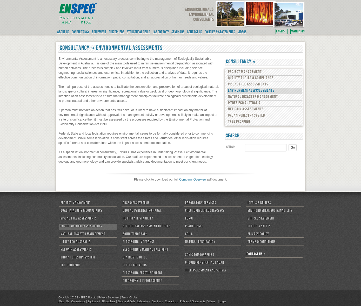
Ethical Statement (261, 219)
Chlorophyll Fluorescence (142, 281)
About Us (63, 301)
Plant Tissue (194, 226)
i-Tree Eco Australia (244, 103)
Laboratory (143, 301)
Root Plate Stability (138, 219)
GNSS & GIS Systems (136, 203)
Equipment (94, 301)
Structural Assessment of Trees (146, 226)
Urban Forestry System (247, 116)
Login (222, 301)
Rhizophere (108, 301)
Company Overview (192, 179)
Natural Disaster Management (253, 97)
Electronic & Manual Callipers (145, 250)
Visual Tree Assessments (248, 85)
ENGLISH (281, 32)
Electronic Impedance (139, 242)
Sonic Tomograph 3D (199, 255)
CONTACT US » (256, 254)
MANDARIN (298, 32)
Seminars (157, 301)
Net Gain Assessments (246, 110)
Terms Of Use (129, 297)
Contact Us (171, 301)
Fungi (189, 219)
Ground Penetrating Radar (142, 211)
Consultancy (78, 301)
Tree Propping (239, 122)
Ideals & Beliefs (259, 203)
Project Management (245, 72)
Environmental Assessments (251, 91)
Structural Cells (126, 301)
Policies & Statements (192, 301)
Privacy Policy (258, 234)
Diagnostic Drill (135, 258)
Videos (211, 301)
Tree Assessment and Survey (206, 270)
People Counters (135, 265)
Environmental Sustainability (270, 211)
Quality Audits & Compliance (250, 78)
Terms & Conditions (262, 242)
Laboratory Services (200, 203)
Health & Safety (259, 226)
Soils (189, 234)
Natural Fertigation (200, 242)
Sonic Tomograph (135, 234)
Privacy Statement (108, 297)
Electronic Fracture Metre (143, 273)
